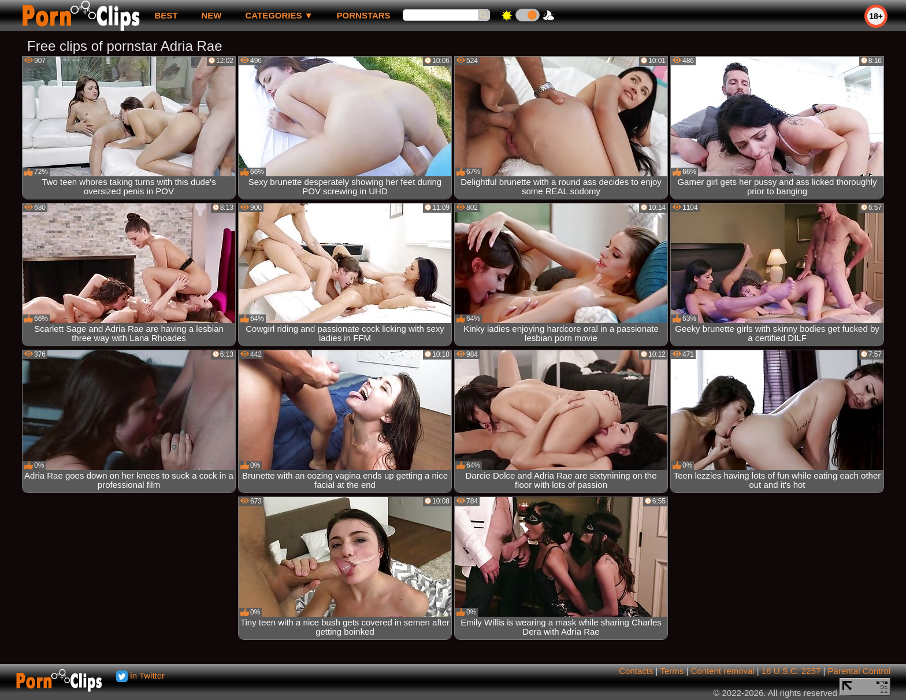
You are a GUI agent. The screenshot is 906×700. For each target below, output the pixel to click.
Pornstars (364, 15)
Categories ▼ (279, 15)
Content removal (723, 671)
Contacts (636, 671)
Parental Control (859, 671)
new (211, 15)
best (165, 15)
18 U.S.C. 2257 (791, 671)
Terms (672, 671)
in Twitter (140, 675)
